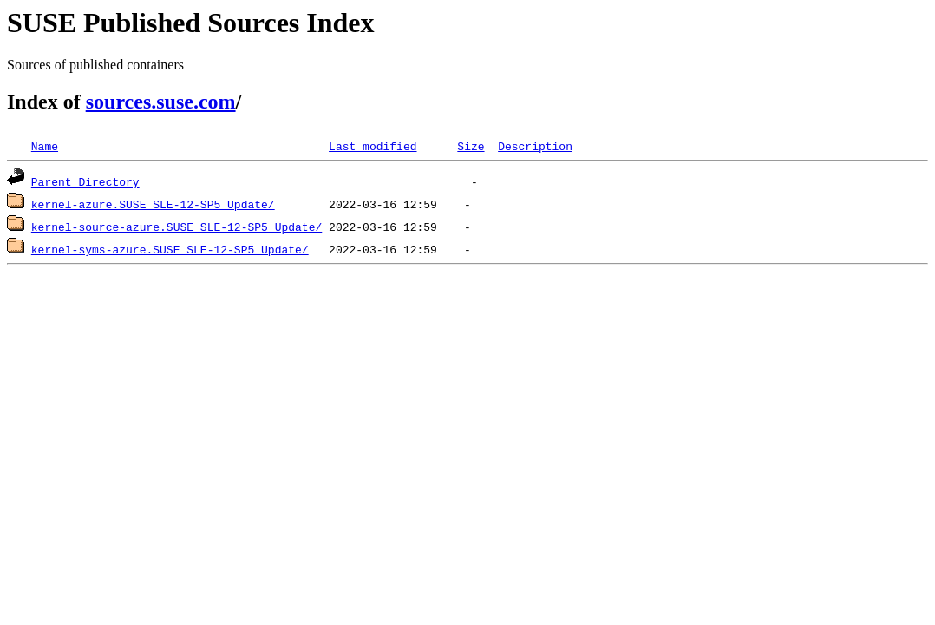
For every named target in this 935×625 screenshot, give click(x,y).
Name (44, 146)
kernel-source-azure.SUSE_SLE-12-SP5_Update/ (176, 226)
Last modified (372, 146)
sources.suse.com (161, 101)
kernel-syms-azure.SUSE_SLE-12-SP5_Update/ (170, 249)
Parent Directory (85, 181)
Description (535, 146)
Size (470, 146)
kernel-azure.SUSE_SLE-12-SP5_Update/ (153, 204)
